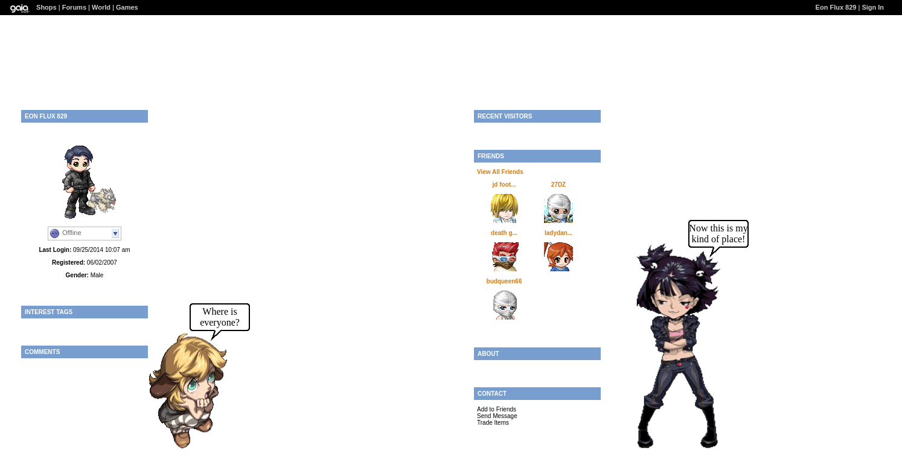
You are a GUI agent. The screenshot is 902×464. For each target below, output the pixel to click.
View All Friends (500, 172)
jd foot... (504, 184)
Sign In (873, 7)
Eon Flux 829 (836, 7)
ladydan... (558, 233)
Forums (74, 7)
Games (127, 7)
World (101, 7)
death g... (504, 233)
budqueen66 (504, 281)
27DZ (558, 184)
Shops (46, 7)
